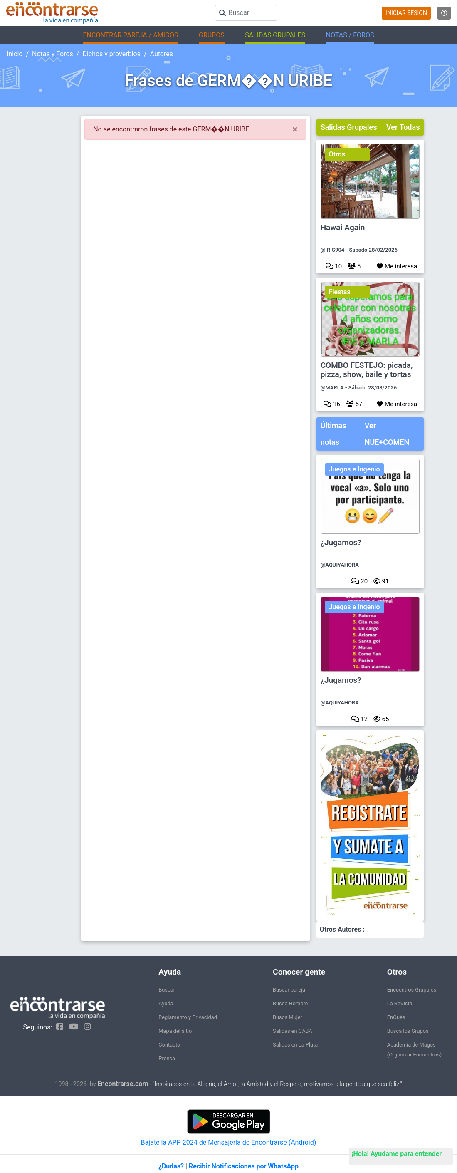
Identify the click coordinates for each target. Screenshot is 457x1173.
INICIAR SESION (406, 13)
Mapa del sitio (175, 1031)
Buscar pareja (289, 990)
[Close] (295, 129)
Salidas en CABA (292, 1031)
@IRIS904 (333, 250)
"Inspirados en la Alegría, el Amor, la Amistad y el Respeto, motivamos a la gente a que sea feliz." (277, 1084)
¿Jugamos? (341, 542)
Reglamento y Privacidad (187, 1017)
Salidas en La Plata (295, 1045)
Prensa (166, 1058)
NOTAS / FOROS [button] (350, 35)
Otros (337, 154)
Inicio (14, 54)
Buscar (166, 990)
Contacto (169, 1045)
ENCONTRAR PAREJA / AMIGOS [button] (130, 35)
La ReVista (400, 1003)
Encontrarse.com (122, 1084)
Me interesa (397, 266)
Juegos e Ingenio (354, 469)
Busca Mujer (287, 1017)
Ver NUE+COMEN (387, 433)
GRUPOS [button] (212, 35)
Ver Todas (403, 127)
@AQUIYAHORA (340, 565)
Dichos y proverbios (111, 54)
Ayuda (165, 1003)
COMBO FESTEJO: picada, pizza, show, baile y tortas (367, 370)
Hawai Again (343, 227)
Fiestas (340, 292)
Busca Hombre (290, 1003)
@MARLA (332, 387)
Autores (161, 54)
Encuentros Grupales (411, 990)
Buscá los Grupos (408, 1031)
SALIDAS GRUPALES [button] (275, 35)
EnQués (396, 1017)
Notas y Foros (52, 54)
